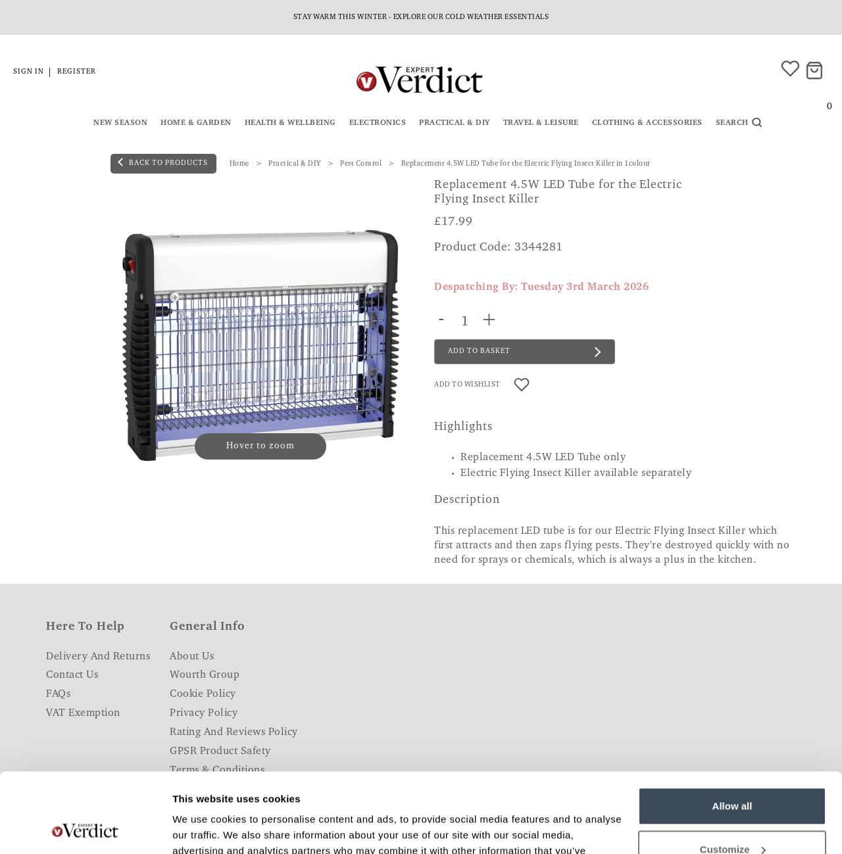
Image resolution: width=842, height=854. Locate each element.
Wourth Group (204, 675)
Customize (733, 774)
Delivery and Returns (98, 657)
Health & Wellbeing (290, 123)
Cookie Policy (203, 694)
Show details (203, 828)
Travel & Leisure (541, 123)
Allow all (732, 731)
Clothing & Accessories (647, 123)
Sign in (28, 72)
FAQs (58, 694)
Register (76, 72)
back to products (163, 162)
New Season (120, 123)
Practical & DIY (454, 123)
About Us (192, 657)
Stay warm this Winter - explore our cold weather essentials (421, 17)
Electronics (378, 123)
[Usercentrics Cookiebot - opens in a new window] (85, 828)
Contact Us (72, 675)
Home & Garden (196, 123)
